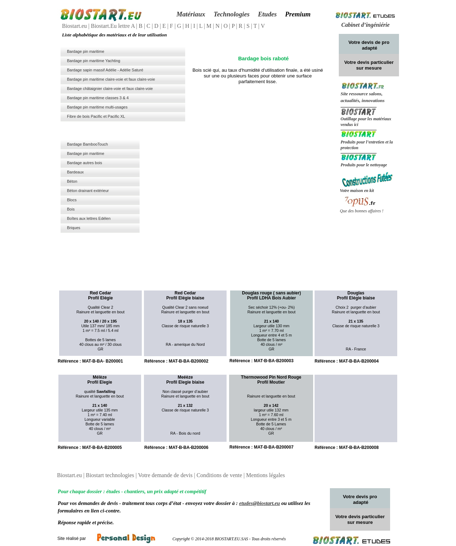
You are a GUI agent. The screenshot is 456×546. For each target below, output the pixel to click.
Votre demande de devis (166, 475)
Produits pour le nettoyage (364, 164)
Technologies (231, 14)
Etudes (267, 14)
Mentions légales (265, 475)
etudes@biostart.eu (259, 503)
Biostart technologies (111, 475)
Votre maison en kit (357, 190)
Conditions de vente (220, 475)
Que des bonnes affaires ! (361, 210)
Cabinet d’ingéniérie (365, 25)
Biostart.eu (75, 26)
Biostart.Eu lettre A (113, 26)
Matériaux (190, 14)
